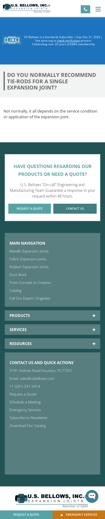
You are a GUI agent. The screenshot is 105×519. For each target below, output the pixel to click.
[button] (98, 9)
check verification (68, 41)
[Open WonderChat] (91, 496)
